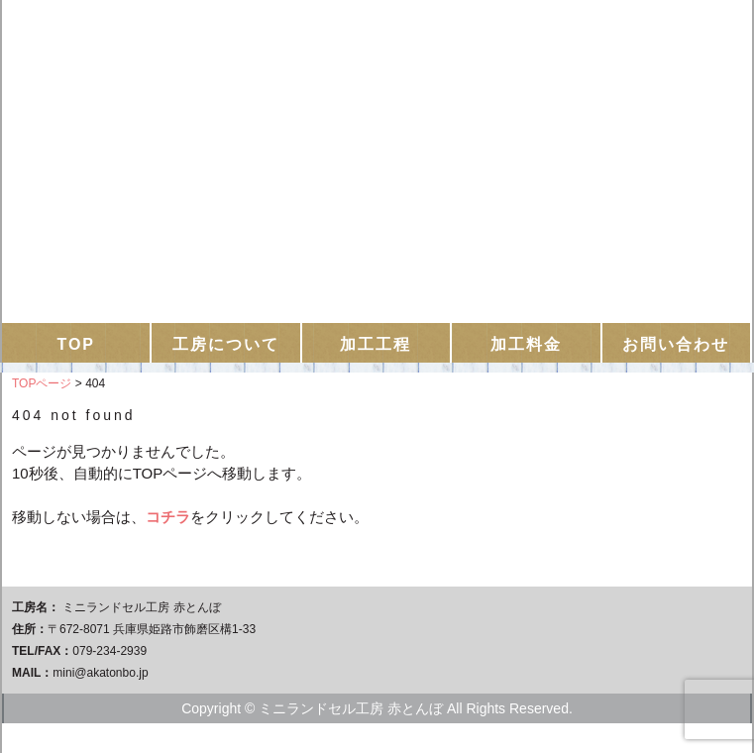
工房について (225, 344)
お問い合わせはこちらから (377, 239)
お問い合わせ (675, 344)
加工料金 (526, 344)
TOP (75, 344)
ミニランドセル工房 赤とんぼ (377, 75)
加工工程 (375, 344)
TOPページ (41, 383)
